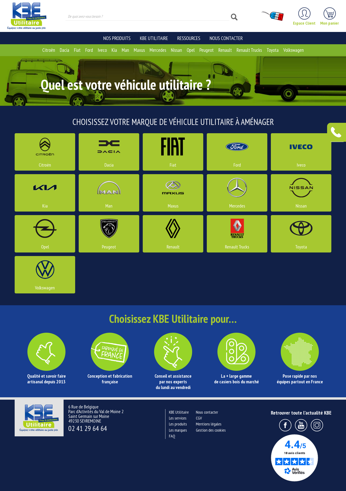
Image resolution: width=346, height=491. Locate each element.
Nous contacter (226, 38)
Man (125, 50)
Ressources (188, 38)
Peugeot (206, 50)
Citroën (48, 50)
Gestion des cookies (211, 430)
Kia (114, 50)
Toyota (273, 50)
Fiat (77, 50)
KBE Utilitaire (154, 38)
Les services (177, 418)
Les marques (178, 430)
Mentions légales (208, 424)
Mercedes (158, 50)
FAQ (172, 436)
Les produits (178, 424)
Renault (225, 50)
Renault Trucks (249, 50)
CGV (199, 418)
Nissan (176, 50)
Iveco (102, 50)
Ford (89, 50)
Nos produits (116, 38)
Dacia (64, 50)
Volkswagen (293, 50)
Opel (191, 50)
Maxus (139, 50)
